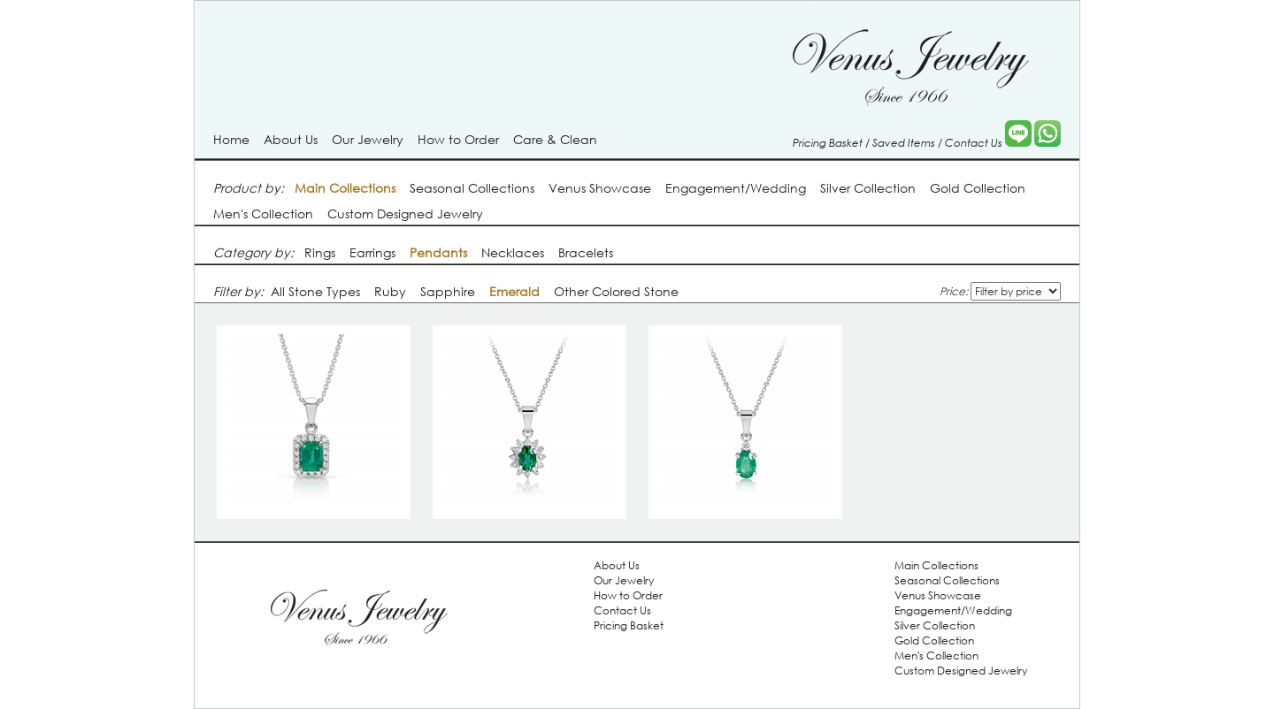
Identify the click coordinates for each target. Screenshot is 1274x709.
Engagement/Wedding (735, 187)
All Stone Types (315, 291)
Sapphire (447, 291)
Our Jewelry (367, 139)
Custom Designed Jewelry (405, 213)
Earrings (372, 252)
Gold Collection (977, 187)
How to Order (458, 139)
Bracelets (585, 252)
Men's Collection (263, 213)
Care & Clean (555, 139)
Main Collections (936, 565)
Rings (319, 252)
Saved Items (903, 142)
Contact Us (973, 142)
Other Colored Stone (616, 291)
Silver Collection (868, 187)
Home (231, 139)
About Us (291, 139)
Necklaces (512, 252)
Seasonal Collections (472, 187)
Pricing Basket (828, 142)
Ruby (390, 291)
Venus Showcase (600, 187)
